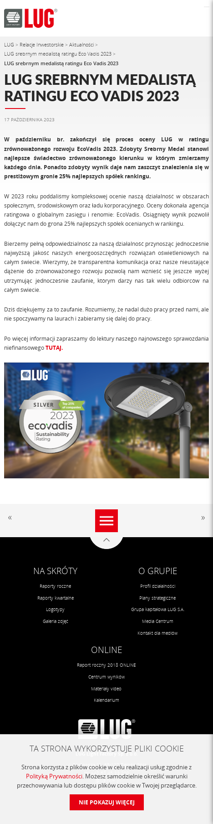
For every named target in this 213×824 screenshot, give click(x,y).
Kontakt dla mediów (157, 633)
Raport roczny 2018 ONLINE (106, 665)
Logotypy (55, 609)
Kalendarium (106, 700)
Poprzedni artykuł (11, 518)
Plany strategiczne (157, 598)
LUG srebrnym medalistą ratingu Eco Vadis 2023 (58, 53)
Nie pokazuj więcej (107, 802)
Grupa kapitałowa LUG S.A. (157, 609)
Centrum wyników (106, 677)
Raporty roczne (55, 586)
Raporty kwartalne (55, 598)
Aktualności (82, 44)
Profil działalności (157, 586)
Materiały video (106, 688)
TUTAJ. (54, 347)
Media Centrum (157, 621)
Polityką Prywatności (54, 776)
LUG (9, 44)
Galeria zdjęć (55, 621)
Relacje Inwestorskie (42, 44)
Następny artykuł (201, 518)
